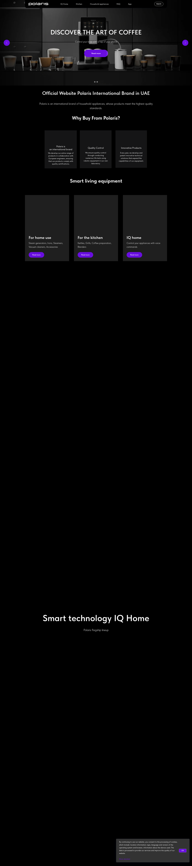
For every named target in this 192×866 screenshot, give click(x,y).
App (130, 4)
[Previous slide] (7, 43)
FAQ (118, 4)
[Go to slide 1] (94, 81)
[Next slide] (185, 43)
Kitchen (79, 4)
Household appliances (99, 4)
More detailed (124, 859)
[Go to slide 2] (97, 81)
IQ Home (64, 4)
